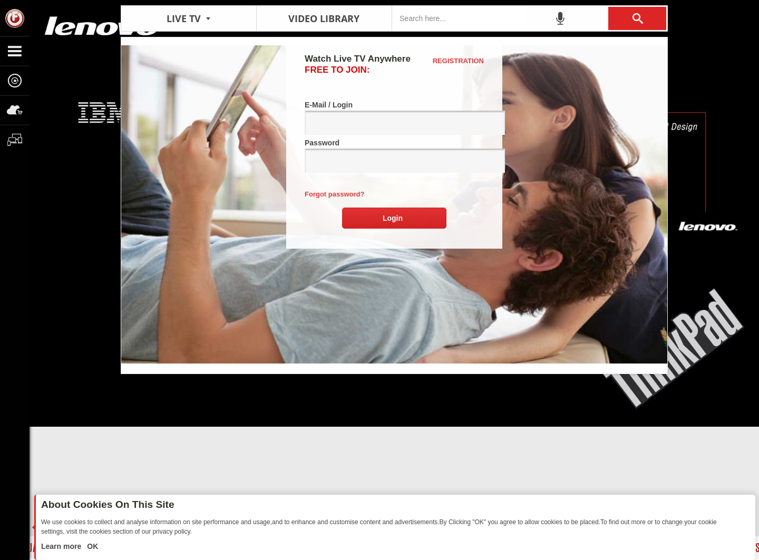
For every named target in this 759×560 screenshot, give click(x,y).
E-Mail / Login (394, 118)
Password (394, 156)
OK (91, 546)
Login (393, 218)
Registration (458, 61)
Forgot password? (334, 194)
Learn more (62, 546)
